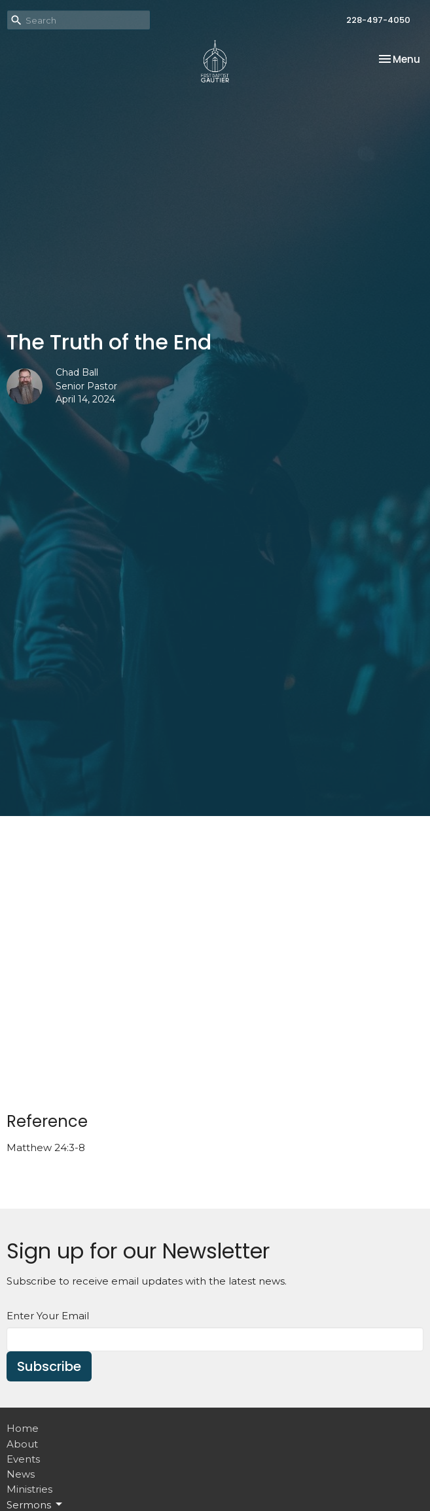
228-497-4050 (378, 20)
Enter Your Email (48, 1315)
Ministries (29, 1489)
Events (23, 1459)
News (21, 1474)
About (22, 1444)
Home (23, 1428)
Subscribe (49, 1366)
